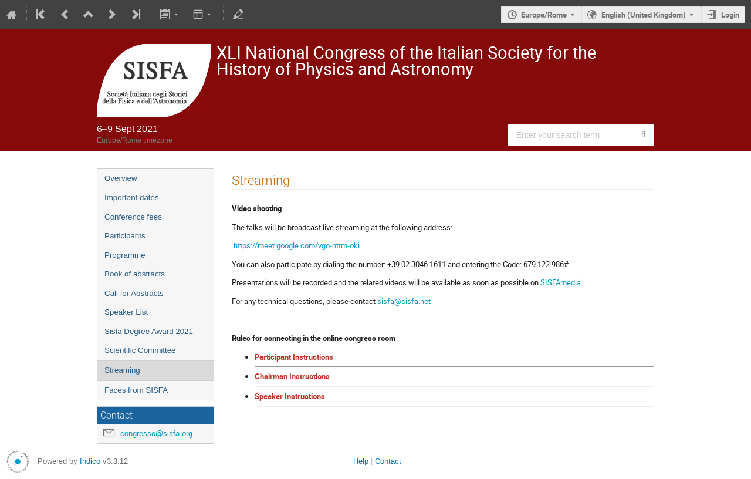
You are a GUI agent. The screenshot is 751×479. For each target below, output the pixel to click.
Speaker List (126, 312)
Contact (388, 461)
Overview (120, 178)
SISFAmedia (560, 282)
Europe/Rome (544, 14)
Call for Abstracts (134, 293)
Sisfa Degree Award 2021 (148, 331)
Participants (125, 235)
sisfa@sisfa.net (404, 301)
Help (360, 461)
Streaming (122, 370)
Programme (125, 255)
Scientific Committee (139, 350)
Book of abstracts (134, 273)
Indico (90, 461)
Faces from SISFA (136, 390)
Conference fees (133, 216)
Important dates (131, 197)
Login (730, 14)
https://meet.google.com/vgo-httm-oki (297, 245)
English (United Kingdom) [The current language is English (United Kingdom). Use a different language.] (643, 14)
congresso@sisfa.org (156, 433)
